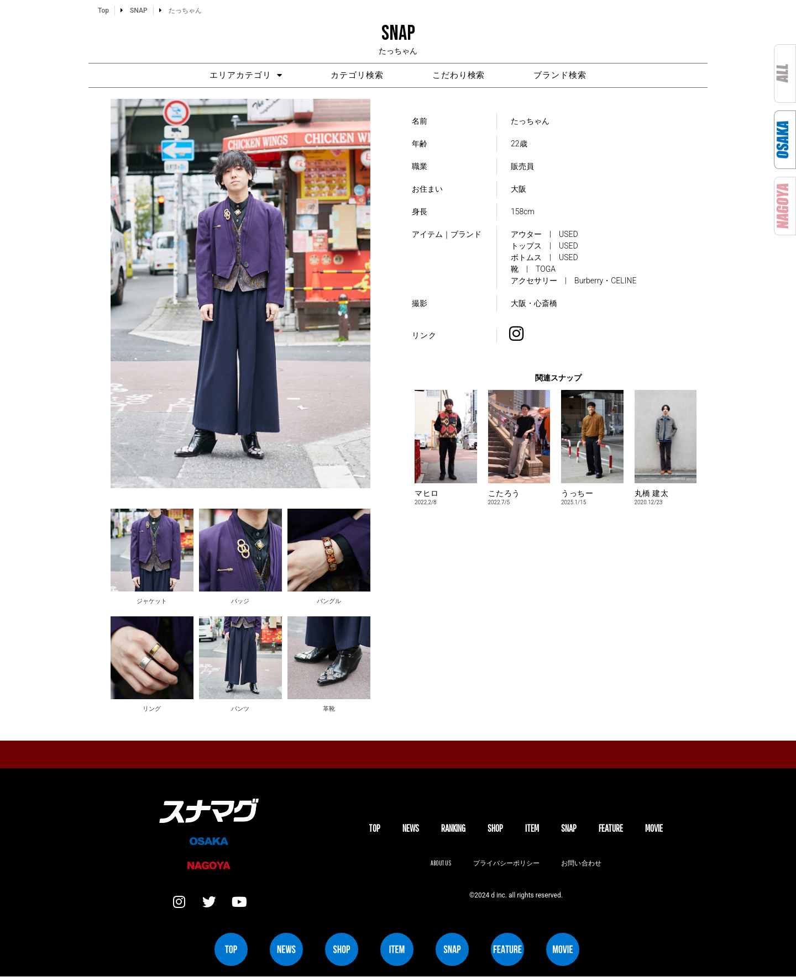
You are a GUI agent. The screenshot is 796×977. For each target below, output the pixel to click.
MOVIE (654, 828)
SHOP (495, 828)
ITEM (532, 828)
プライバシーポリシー (506, 863)
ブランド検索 (562, 76)
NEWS (410, 828)
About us (440, 863)
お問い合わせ (581, 863)
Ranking (453, 828)
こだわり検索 (459, 76)
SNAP (569, 828)
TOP (374, 828)
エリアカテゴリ (243, 75)
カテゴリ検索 (356, 76)
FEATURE (611, 828)
